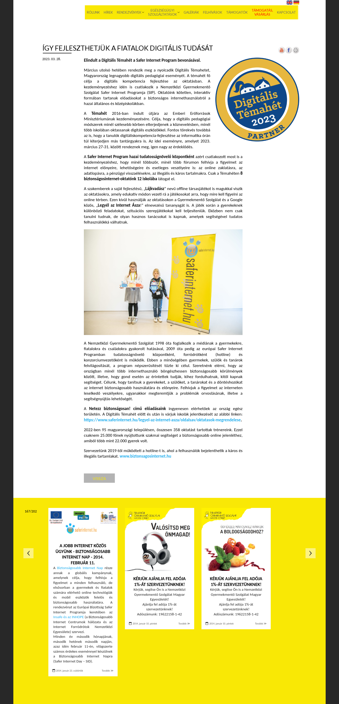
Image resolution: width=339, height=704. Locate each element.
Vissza (99, 478)
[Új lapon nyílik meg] (288, 52)
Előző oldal (28, 553)
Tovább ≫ (107, 670)
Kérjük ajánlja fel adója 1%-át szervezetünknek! (159, 581)
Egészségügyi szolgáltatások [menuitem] (163, 13)
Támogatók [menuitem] (238, 13)
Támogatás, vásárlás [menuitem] (263, 13)
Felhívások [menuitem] (213, 13)
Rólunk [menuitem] (94, 13)
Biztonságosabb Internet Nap (80, 568)
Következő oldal (311, 553)
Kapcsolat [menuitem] (287, 13)
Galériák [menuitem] (192, 13)
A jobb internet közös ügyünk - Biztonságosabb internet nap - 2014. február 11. (82, 554)
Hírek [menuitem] (109, 13)
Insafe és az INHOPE (68, 617)
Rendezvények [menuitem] (130, 13)
